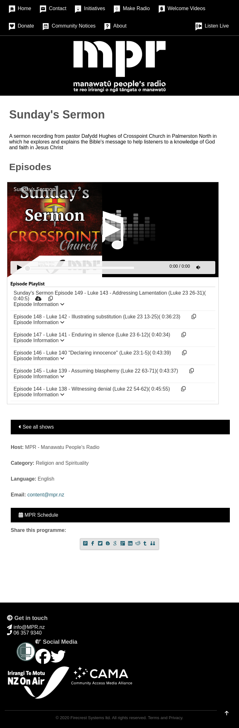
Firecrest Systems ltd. (90, 717)
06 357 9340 (24, 632)
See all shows (36, 427)
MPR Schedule (38, 515)
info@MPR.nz (26, 627)
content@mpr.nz (45, 494)
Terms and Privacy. (165, 717)
